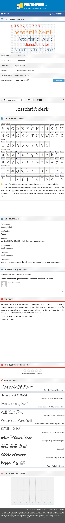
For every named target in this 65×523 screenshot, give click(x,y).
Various (22, 66)
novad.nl (38, 313)
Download (58, 80)
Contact (61, 510)
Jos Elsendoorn (19, 61)
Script (16, 66)
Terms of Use (41, 510)
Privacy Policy (52, 510)
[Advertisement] (32, 90)
